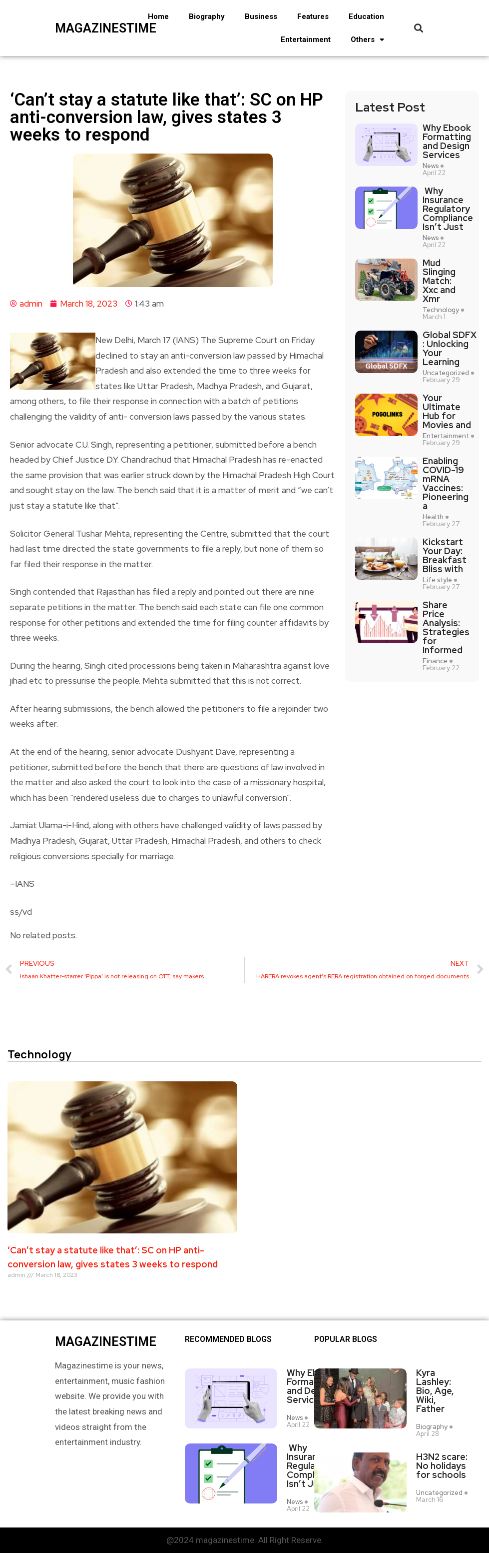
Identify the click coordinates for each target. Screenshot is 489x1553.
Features (313, 16)
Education (366, 16)
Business (261, 16)
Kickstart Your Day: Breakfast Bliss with (445, 556)
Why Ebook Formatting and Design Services (447, 142)
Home (158, 16)
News (431, 166)
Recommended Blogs (228, 1339)
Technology (441, 310)
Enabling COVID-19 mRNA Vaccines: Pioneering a (446, 484)
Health (433, 517)
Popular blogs (345, 1339)
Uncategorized (446, 373)
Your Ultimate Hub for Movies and (447, 412)
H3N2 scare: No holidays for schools (442, 1465)
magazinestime (89, 28)
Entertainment (306, 39)
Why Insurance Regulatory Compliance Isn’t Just (448, 209)
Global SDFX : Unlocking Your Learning (450, 349)
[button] (419, 28)
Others (367, 40)
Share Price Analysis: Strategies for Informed (446, 628)
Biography (207, 16)
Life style (437, 580)
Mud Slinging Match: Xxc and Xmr (439, 281)
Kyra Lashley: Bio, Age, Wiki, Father (435, 1390)
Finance (435, 661)
